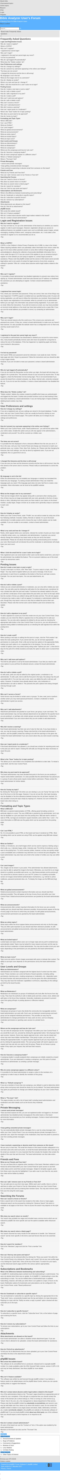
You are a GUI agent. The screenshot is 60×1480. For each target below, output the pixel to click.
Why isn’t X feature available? (10, 213)
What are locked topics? (8, 136)
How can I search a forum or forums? (12, 179)
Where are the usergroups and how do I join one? (16, 150)
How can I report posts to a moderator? (13, 109)
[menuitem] (6, 3)
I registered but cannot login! (9, 51)
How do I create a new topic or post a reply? (15, 89)
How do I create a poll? (8, 96)
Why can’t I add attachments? (10, 105)
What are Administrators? (8, 143)
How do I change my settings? (10, 66)
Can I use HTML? (6, 123)
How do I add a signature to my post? (12, 93)
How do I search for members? (10, 186)
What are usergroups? (7, 148)
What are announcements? (9, 132)
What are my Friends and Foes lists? (12, 172)
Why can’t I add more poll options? (11, 98)
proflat (7, 1466)
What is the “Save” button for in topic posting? (15, 111)
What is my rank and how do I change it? (13, 82)
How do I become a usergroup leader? (13, 152)
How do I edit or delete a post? (10, 91)
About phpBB (27, 1368)
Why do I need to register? (9, 44)
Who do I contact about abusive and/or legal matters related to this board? (24, 215)
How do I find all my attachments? (11, 206)
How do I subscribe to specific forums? (13, 197)
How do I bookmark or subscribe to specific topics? (17, 195)
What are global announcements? (11, 130)
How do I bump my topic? (8, 116)
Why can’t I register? (7, 48)
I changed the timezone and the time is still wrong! (17, 73)
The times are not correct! (8, 71)
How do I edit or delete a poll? (10, 100)
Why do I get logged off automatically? (13, 60)
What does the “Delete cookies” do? (12, 62)
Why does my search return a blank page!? (14, 184)
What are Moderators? (7, 145)
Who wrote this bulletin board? (10, 211)
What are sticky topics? (8, 134)
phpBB (35, 485)
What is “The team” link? (8, 159)
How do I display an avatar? (9, 80)
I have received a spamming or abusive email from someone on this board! (25, 168)
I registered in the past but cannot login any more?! (17, 55)
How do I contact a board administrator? (13, 218)
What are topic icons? (7, 139)
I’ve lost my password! (7, 57)
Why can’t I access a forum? (9, 102)
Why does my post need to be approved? (14, 114)
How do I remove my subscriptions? (12, 200)
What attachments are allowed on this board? (15, 204)
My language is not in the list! (10, 75)
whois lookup (22, 1398)
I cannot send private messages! (11, 163)
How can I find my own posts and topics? (14, 188)
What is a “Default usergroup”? (10, 157)
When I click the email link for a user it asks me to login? (19, 84)
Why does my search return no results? (13, 181)
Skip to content (5, 23)
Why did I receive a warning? (10, 107)
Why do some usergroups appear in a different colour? (18, 154)
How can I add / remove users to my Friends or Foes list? (19, 175)
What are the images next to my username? (14, 78)
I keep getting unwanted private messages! (14, 166)
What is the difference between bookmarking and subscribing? (21, 193)
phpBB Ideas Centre (35, 1381)
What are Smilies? (6, 125)
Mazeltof (15, 1466)
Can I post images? (6, 127)
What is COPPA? (6, 46)
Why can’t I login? (6, 53)
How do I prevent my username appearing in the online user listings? (23, 69)
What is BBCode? (6, 121)
